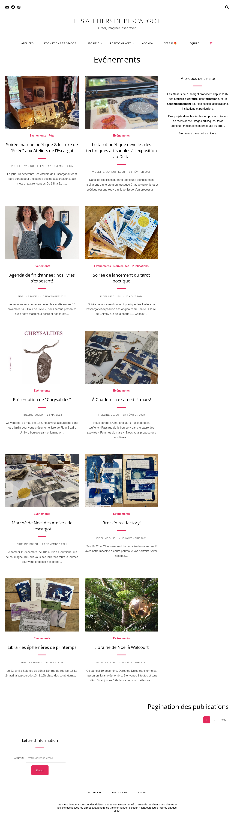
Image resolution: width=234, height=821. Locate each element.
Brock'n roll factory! (121, 523)
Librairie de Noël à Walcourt (121, 647)
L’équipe (193, 43)
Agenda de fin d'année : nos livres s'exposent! (42, 278)
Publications (140, 266)
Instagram (119, 792)
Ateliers (27, 43)
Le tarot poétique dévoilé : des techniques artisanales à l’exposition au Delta (121, 150)
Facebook (95, 792)
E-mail (142, 792)
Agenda (147, 43)
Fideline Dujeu (28, 296)
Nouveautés (121, 266)
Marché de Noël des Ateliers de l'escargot (42, 526)
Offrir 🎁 (170, 43)
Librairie (93, 43)
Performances (121, 43)
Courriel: (19, 757)
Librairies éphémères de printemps (42, 647)
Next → (224, 719)
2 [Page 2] (214, 719)
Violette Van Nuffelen (27, 166)
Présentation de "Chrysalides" (42, 399)
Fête (52, 135)
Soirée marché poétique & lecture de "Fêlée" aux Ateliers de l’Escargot (42, 147)
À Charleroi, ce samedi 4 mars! (121, 399)
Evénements (37, 135)
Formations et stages (60, 43)
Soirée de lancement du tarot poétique (121, 278)
